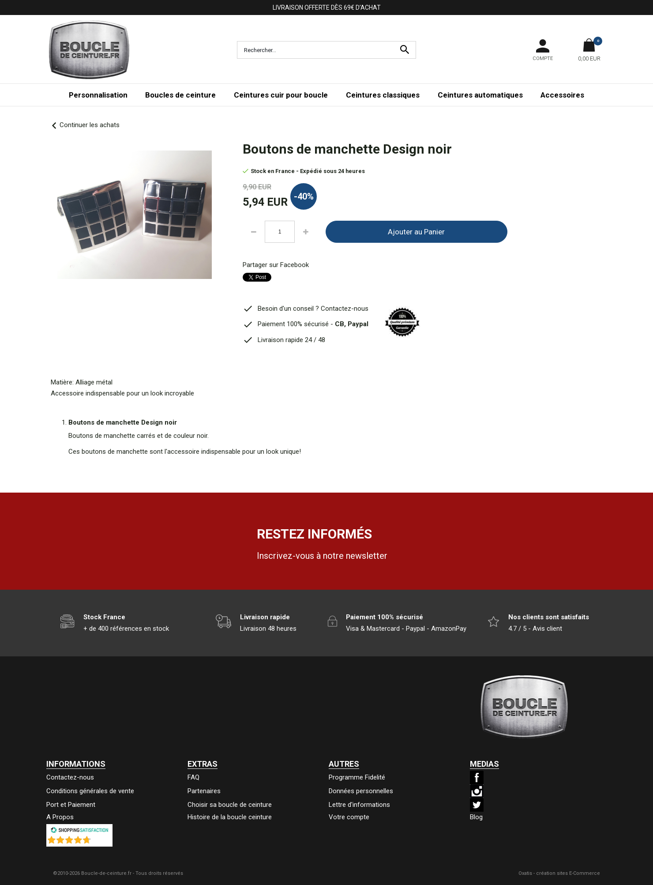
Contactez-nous (70, 777)
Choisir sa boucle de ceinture (230, 805)
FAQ (193, 777)
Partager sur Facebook (276, 265)
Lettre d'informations (359, 805)
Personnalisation (98, 94)
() (102, 842)
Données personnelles (361, 791)
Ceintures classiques (383, 94)
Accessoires (562, 94)
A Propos (60, 817)
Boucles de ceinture (180, 94)
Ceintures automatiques (480, 94)
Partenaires (204, 791)
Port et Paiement (70, 805)
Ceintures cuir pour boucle (281, 94)
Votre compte (349, 817)
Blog (476, 817)
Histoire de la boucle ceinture (230, 817)
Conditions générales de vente (90, 791)
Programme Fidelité (357, 777)
